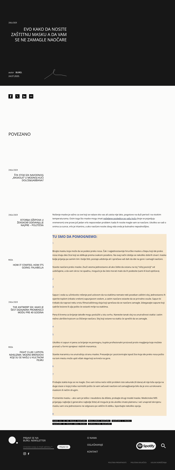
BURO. (19, 72)
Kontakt (92, 451)
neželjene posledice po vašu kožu (120, 218)
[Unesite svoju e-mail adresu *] (38, 447)
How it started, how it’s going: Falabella (28, 266)
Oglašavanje (95, 444)
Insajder (12, 23)
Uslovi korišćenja (159, 462)
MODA (10, 260)
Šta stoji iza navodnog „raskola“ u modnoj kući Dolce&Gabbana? (28, 177)
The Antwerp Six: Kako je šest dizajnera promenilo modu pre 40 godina (27, 309)
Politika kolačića (138, 462)
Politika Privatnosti (117, 462)
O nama (92, 437)
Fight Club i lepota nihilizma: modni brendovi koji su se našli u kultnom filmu (26, 356)
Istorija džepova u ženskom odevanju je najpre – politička (30, 222)
